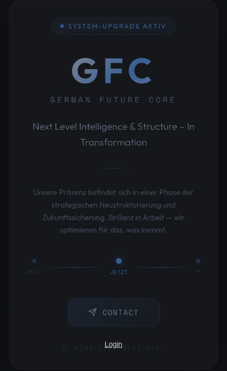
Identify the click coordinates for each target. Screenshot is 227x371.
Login (113, 344)
